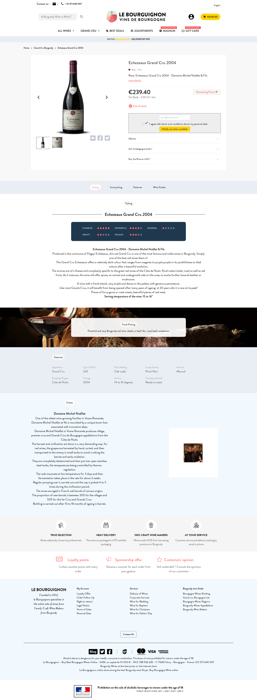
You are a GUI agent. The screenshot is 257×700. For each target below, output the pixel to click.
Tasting (95, 187)
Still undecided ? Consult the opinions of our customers (179, 569)
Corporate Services (139, 598)
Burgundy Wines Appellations (198, 605)
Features (137, 187)
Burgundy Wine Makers (195, 609)
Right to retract (84, 601)
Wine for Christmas (140, 609)
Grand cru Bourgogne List (196, 598)
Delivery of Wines (139, 594)
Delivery (174, 138)
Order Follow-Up (85, 598)
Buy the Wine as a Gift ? (174, 159)
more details (134, 80)
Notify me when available (175, 129)
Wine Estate (159, 187)
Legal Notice (83, 605)
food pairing (116, 187)
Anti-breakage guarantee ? (174, 149)
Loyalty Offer (83, 594)
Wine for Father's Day (141, 613)
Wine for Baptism (139, 605)
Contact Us (128, 634)
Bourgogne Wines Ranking (196, 594)
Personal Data (84, 613)
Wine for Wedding (139, 601)
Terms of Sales (84, 609)
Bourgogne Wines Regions (196, 601)
